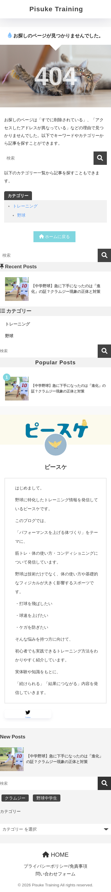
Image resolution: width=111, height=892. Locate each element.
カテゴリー (10, 811)
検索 (104, 351)
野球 (21, 215)
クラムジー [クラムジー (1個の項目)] (15, 798)
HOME (55, 854)
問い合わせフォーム (55, 874)
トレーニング (25, 206)
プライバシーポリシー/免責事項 (55, 866)
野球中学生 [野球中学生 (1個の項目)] (46, 798)
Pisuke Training (56, 9)
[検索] (100, 158)
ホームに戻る (54, 236)
